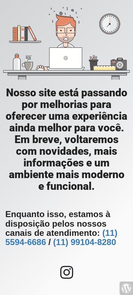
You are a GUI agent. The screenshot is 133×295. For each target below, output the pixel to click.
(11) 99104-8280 (84, 242)
